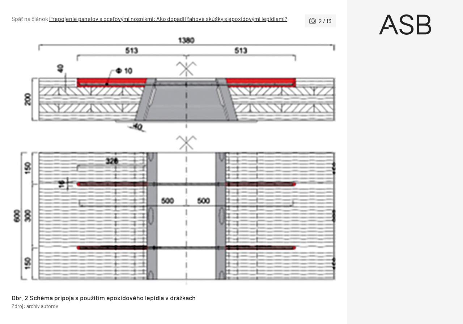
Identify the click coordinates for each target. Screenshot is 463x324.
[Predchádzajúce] (93, 160)
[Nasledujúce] (255, 160)
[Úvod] (405, 24)
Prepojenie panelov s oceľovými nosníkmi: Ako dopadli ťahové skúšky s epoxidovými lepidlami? (168, 18)
